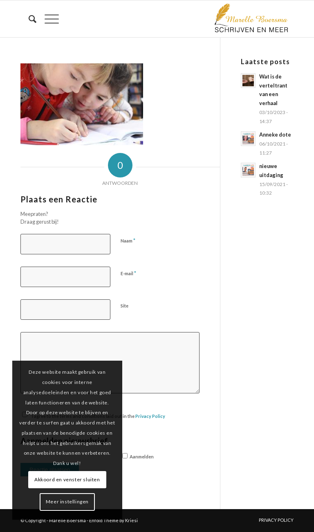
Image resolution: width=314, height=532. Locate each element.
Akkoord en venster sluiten (67, 479)
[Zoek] (28, 18)
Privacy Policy (150, 416)
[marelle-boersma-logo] (251, 18)
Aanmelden (138, 456)
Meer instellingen (67, 501)
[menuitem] (28, 18)
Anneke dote (275, 134)
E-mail (128, 273)
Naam (128, 240)
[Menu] (47, 18)
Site (124, 305)
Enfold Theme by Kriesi (113, 520)
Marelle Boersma (67, 520)
